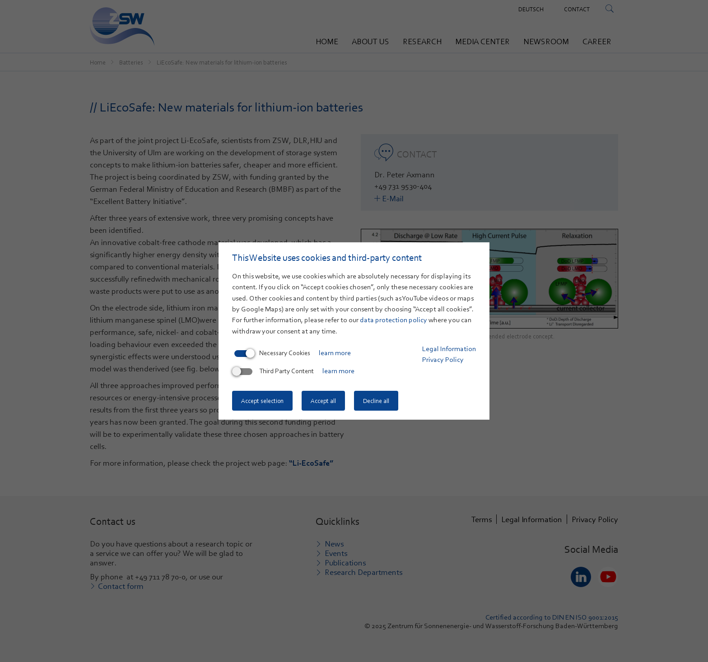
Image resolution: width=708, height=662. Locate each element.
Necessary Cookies (272, 353)
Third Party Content (274, 371)
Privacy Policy (443, 360)
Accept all (323, 400)
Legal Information (449, 349)
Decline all (376, 400)
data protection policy (393, 320)
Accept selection (262, 400)
